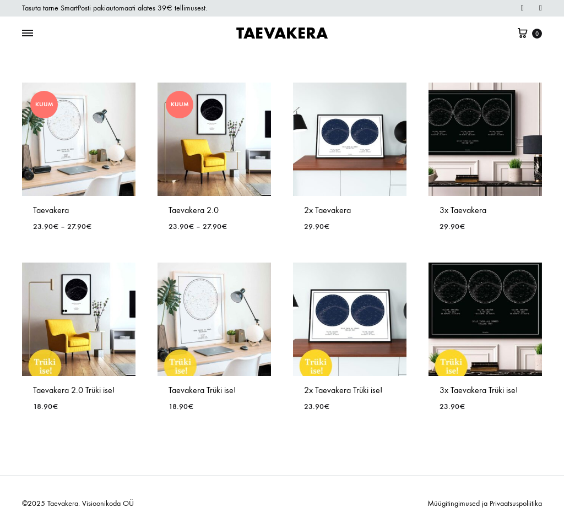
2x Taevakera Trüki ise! (343, 390)
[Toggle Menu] (27, 34)
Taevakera (51, 210)
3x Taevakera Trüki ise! (479, 390)
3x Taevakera (463, 210)
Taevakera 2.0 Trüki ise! (74, 390)
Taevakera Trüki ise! (202, 390)
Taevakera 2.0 (194, 210)
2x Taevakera (327, 210)
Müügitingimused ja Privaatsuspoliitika (484, 503)
